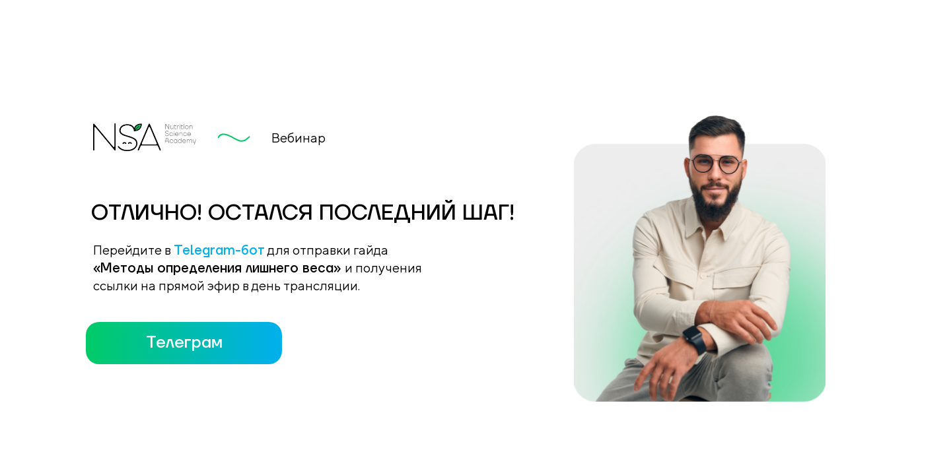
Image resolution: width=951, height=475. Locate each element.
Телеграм (184, 343)
